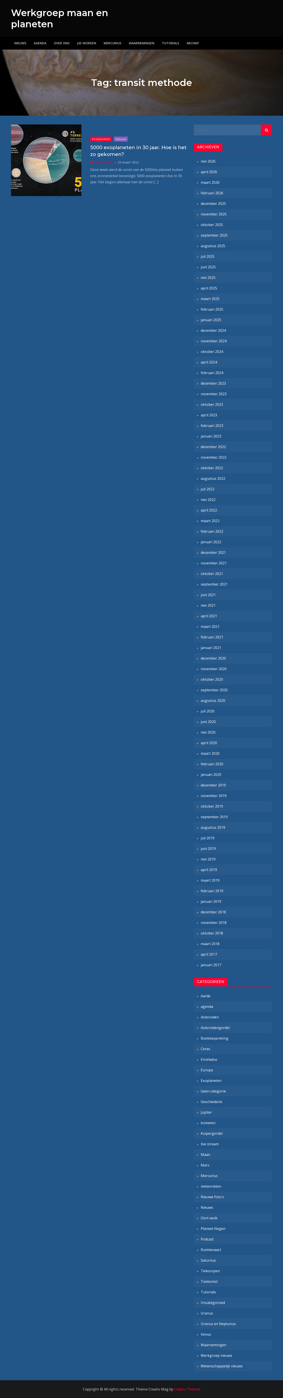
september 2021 (214, 584)
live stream (210, 1144)
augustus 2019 (213, 827)
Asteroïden (210, 1017)
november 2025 (214, 214)
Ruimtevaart (211, 1249)
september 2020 (214, 690)
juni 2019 (208, 848)
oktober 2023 (212, 404)
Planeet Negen (213, 1228)
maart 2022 (210, 520)
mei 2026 (208, 161)
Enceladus (209, 1059)
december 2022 (213, 446)
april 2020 (209, 742)
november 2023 (214, 393)
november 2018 (214, 922)
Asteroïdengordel (215, 1027)
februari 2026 (212, 193)
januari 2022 (211, 542)
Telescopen (210, 1270)
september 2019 (214, 816)
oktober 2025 (212, 224)
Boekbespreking (214, 1038)
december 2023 (213, 383)
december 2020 (213, 658)
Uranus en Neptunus (218, 1323)
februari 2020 (212, 764)
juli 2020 (207, 711)
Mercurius (112, 43)
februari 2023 (212, 425)
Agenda (40, 43)
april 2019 (209, 869)
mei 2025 (208, 277)
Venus (206, 1334)
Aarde (205, 996)
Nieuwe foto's (212, 1196)
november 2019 (214, 795)
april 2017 (209, 954)
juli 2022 (207, 489)
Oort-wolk (209, 1218)
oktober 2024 (212, 351)
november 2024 (214, 341)
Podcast (207, 1239)
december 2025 (213, 203)
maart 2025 (210, 298)
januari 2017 (211, 964)
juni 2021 (208, 594)
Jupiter (206, 1112)
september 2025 (214, 235)
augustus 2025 (213, 245)
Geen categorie (213, 1091)
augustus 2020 (213, 700)
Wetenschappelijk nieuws (222, 1366)
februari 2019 (212, 890)
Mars (205, 1165)
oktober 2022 (212, 467)
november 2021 (214, 563)
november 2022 (214, 457)
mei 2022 (208, 499)
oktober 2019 (212, 806)
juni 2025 (208, 267)
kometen (208, 1122)
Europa (207, 1070)
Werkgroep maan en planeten (53, 18)
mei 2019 (208, 859)
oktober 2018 (212, 933)
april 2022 (209, 510)
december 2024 (213, 330)
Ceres (205, 1048)
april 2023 (209, 415)
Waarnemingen (141, 43)
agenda (207, 1006)
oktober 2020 (212, 679)
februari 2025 (212, 309)
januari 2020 (211, 774)
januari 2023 (211, 436)
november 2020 (214, 668)
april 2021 (209, 616)
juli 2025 (207, 256)
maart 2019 (210, 880)
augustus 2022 (213, 478)
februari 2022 (212, 531)
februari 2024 (212, 372)
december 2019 (213, 785)
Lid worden (86, 43)
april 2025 (209, 288)
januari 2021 (211, 647)
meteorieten (211, 1186)
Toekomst (209, 1281)
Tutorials (170, 43)
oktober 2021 (212, 573)
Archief (193, 43)
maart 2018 (210, 943)
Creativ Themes (187, 1389)
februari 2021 (212, 637)
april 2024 (209, 362)
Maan (205, 1154)
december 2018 (213, 912)
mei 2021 (208, 605)
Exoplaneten (101, 139)
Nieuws (20, 43)
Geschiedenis (211, 1101)
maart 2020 (210, 753)
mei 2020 (208, 732)
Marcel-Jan (104, 161)
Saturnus (208, 1260)
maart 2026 (210, 182)
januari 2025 (211, 319)
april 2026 (209, 171)
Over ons (61, 43)
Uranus (207, 1313)
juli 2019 (207, 838)
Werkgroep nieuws (216, 1355)
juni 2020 (208, 721)
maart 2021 (210, 626)
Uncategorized (213, 1302)
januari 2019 (211, 901)
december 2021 (213, 552)
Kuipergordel (212, 1133)
